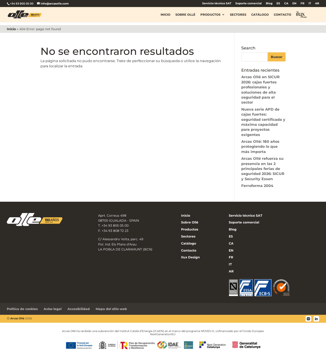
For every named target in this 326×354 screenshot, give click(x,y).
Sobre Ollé (185, 14)
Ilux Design (190, 257)
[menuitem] (278, 4)
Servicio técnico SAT (216, 3)
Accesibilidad (78, 309)
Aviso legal (53, 309)
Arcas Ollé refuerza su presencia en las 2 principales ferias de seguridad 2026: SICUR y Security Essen (262, 168)
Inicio (165, 14)
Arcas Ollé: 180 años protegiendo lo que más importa (260, 146)
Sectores (238, 14)
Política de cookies (22, 309)
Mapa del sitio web (111, 309)
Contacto (282, 14)
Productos (210, 14)
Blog (269, 3)
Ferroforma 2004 (257, 186)
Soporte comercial (248, 3)
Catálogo (260, 14)
